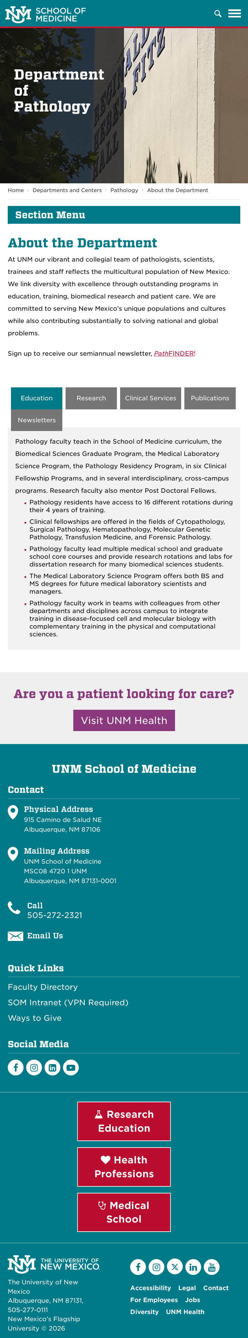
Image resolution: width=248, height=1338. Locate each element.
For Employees (154, 1300)
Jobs (192, 1300)
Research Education (124, 1121)
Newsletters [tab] (37, 420)
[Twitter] (175, 1266)
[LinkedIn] (52, 1067)
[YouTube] (212, 1267)
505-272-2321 (54, 915)
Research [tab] (91, 398)
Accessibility (150, 1288)
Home (16, 190)
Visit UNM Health (124, 720)
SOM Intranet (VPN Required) (68, 1003)
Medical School (124, 1212)
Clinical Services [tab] (150, 398)
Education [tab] (37, 398)
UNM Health (185, 1312)
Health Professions (124, 1167)
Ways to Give (35, 1018)
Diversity (144, 1312)
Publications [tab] (210, 398)
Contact (216, 1288)
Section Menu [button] (50, 215)
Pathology (124, 190)
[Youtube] (71, 1067)
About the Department (177, 190)
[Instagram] (34, 1067)
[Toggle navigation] (235, 13)
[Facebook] (16, 1067)
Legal (187, 1288)
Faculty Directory (43, 987)
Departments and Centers (67, 190)
